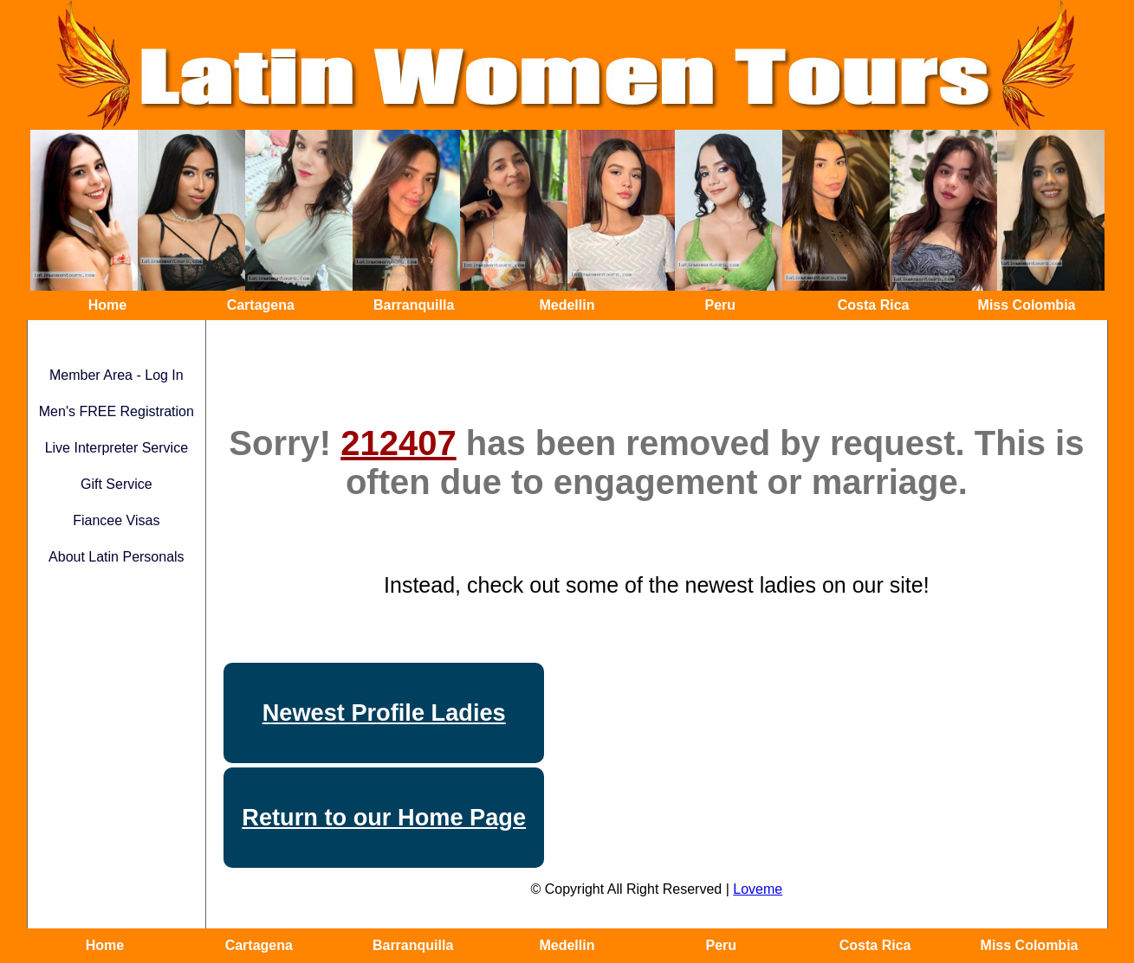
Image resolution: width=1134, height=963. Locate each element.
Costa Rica (874, 305)
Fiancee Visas (116, 520)
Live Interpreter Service (116, 447)
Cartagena (261, 305)
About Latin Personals (117, 556)
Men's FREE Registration (116, 411)
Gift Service (116, 484)
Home (107, 305)
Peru (720, 305)
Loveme (757, 889)
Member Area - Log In (116, 375)
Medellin (566, 305)
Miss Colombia (1027, 305)
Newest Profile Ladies (384, 712)
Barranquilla (413, 305)
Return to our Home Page (384, 817)
